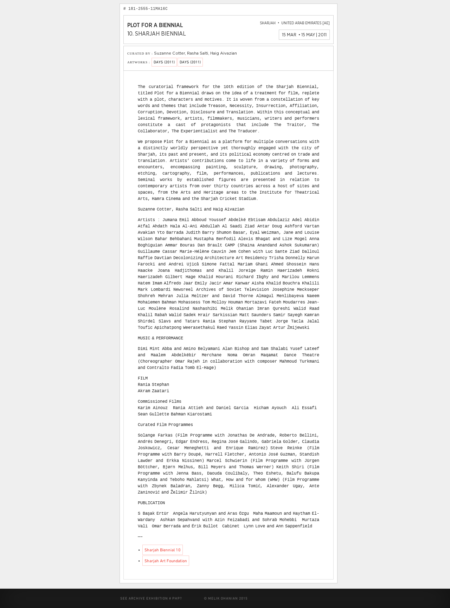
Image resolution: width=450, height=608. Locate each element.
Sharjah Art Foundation (165, 561)
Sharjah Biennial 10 (162, 550)
